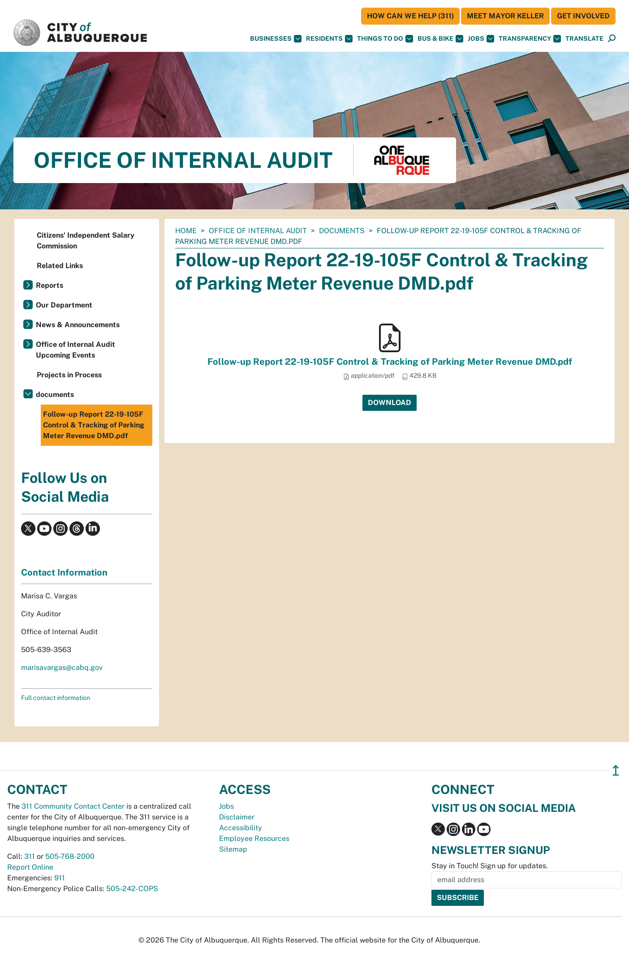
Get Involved (583, 16)
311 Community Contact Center (73, 806)
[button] (584, 38)
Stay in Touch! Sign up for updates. (489, 866)
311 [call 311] (29, 856)
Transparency (530, 39)
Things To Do (385, 39)
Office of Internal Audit (258, 230)
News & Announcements (78, 324)
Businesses (276, 39)
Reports (49, 285)
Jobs (481, 39)
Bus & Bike (440, 39)
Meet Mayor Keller (505, 16)
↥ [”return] (616, 770)
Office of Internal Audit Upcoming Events (75, 349)
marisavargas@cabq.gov (62, 667)
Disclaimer (236, 817)
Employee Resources (254, 838)
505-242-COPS (132, 888)
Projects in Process (69, 375)
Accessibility (240, 827)
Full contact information (55, 697)
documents (342, 230)
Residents (329, 39)
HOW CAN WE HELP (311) (410, 16)
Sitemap (233, 849)
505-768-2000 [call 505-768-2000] (70, 856)
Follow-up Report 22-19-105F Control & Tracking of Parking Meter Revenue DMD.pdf (389, 361)
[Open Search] (612, 39)
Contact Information (64, 572)
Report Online (30, 867)
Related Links (60, 265)
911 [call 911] (59, 878)
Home (186, 230)
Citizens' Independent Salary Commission (85, 240)
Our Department (64, 305)
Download (389, 402)
